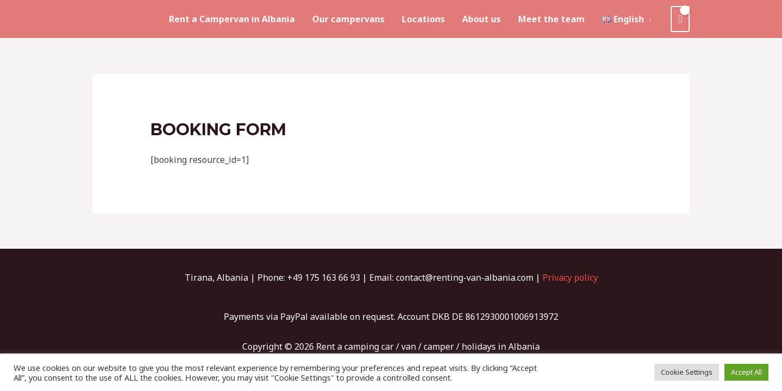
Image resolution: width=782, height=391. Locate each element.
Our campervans (348, 19)
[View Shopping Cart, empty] (680, 19)
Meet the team (551, 19)
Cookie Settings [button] (686, 372)
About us (481, 19)
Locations (423, 19)
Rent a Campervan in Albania (232, 19)
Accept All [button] (746, 372)
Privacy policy (570, 277)
